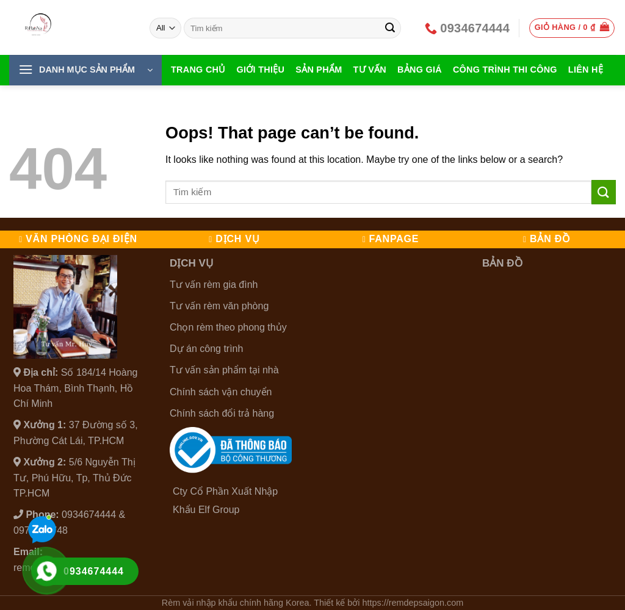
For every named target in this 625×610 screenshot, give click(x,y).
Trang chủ (198, 69)
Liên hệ (585, 69)
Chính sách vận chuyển (221, 392)
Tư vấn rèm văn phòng (219, 306)
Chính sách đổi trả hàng (222, 413)
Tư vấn (369, 69)
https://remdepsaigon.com (413, 603)
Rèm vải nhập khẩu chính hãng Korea (235, 603)
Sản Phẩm (318, 69)
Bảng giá (419, 69)
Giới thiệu (261, 69)
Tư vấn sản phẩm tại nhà (224, 370)
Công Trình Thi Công (505, 69)
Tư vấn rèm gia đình (214, 284)
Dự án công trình (206, 348)
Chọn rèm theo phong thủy (228, 327)
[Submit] (390, 28)
